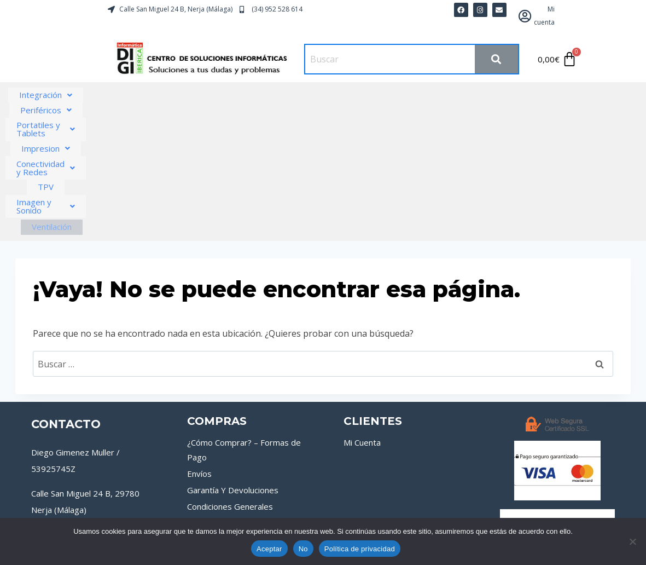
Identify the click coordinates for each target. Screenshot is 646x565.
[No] (632, 541)
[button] (87, 95)
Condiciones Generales (230, 390)
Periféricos (173, 94)
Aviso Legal (336, 509)
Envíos (199, 358)
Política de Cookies (406, 509)
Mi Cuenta (362, 326)
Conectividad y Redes (479, 94)
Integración (87, 94)
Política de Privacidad (494, 509)
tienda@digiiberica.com (74, 467)
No (303, 549)
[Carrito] (558, 59)
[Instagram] (75, 504)
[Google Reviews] (107, 504)
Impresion (375, 94)
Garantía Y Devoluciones (232, 374)
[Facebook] (43, 504)
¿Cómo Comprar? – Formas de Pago (244, 334)
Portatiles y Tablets (274, 94)
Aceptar (269, 549)
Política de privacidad (359, 549)
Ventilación (376, 111)
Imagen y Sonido (286, 109)
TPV (566, 94)
